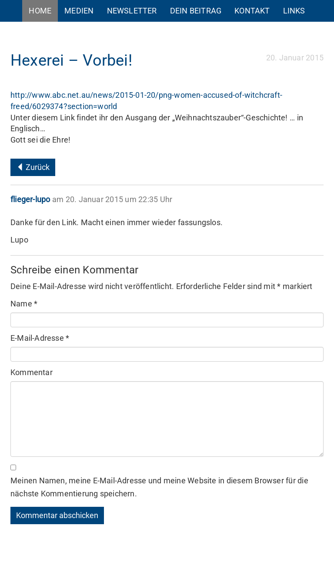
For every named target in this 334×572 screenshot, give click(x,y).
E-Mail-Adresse (39, 338)
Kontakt (252, 10)
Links (294, 10)
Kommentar (31, 372)
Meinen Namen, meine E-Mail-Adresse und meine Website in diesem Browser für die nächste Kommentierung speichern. (159, 487)
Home (40, 10)
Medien (79, 10)
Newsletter (132, 10)
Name (23, 303)
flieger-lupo (30, 199)
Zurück (33, 167)
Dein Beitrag (196, 10)
